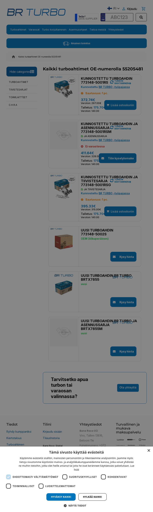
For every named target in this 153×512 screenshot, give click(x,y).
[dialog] (76, 479)
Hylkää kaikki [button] (92, 497)
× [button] (148, 450)
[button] (76, 505)
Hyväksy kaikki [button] (61, 497)
